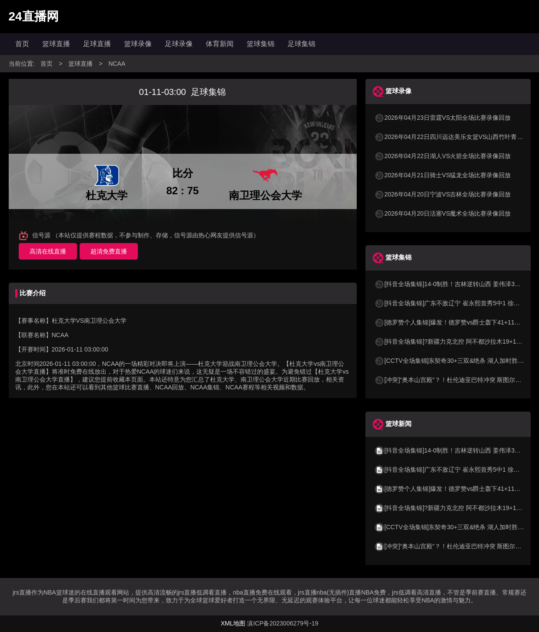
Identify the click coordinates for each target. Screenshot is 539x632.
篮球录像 (138, 43)
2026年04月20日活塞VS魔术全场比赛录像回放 (442, 213)
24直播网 (34, 16)
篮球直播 (56, 43)
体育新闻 (220, 43)
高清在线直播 (48, 251)
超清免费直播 (108, 251)
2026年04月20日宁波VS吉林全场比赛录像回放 (442, 194)
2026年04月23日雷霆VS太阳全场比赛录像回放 (442, 117)
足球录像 (179, 43)
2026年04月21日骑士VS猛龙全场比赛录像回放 (442, 175)
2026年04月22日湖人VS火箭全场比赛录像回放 (442, 155)
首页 (22, 43)
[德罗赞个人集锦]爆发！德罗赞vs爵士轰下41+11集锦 (450, 322)
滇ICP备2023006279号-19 (282, 623)
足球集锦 (301, 43)
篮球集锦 (261, 43)
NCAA (116, 63)
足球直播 (97, 43)
